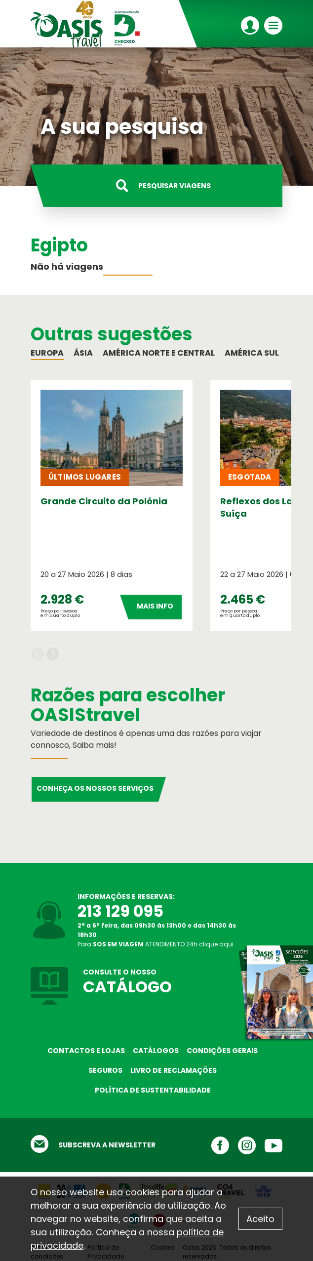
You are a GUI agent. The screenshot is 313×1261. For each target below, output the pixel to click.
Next (52, 654)
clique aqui (216, 944)
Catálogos (156, 1051)
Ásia (83, 353)
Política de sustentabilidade (153, 1090)
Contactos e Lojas (86, 1051)
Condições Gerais (222, 1051)
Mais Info (155, 606)
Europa (47, 353)
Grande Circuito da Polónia (103, 501)
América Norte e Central (159, 353)
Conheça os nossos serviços (95, 788)
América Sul (252, 353)
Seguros (105, 1070)
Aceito (260, 1219)
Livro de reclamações (173, 1070)
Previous (38, 654)
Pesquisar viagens (174, 186)
